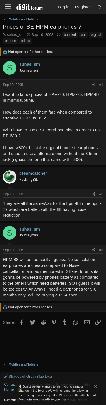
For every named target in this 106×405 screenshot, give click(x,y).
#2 (101, 194)
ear (83, 35)
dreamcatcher (33, 173)
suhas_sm (15, 34)
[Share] (94, 85)
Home (9, 389)
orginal (96, 35)
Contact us (12, 384)
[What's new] (99, 7)
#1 (101, 85)
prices (25, 41)
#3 (101, 250)
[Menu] (7, 7)
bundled (70, 35)
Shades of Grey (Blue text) (28, 376)
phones (10, 41)
